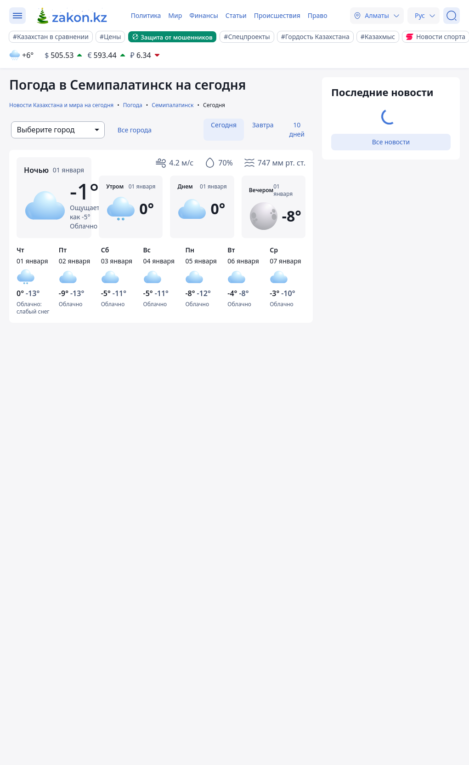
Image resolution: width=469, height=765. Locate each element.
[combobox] (58, 129)
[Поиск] (451, 15)
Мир (175, 15)
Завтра (262, 124)
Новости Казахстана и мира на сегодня (61, 105)
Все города (135, 130)
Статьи (236, 15)
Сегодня (224, 124)
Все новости (391, 141)
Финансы (203, 15)
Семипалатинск (172, 105)
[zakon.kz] (72, 15)
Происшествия (277, 15)
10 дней (297, 129)
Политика (146, 15)
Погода (132, 105)
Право (318, 15)
